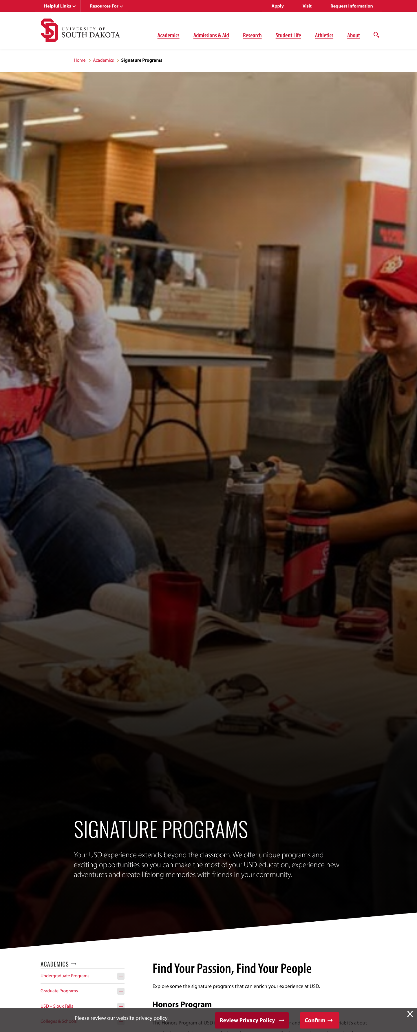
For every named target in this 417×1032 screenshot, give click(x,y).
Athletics (324, 35)
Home (80, 60)
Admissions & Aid (211, 35)
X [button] (410, 1014)
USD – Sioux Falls (57, 1006)
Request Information (351, 6)
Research (252, 35)
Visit (307, 6)
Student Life (288, 35)
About (353, 35)
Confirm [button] (315, 1020)
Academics (169, 35)
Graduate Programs (59, 991)
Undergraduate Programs (65, 976)
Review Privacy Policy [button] (247, 1020)
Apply (278, 6)
